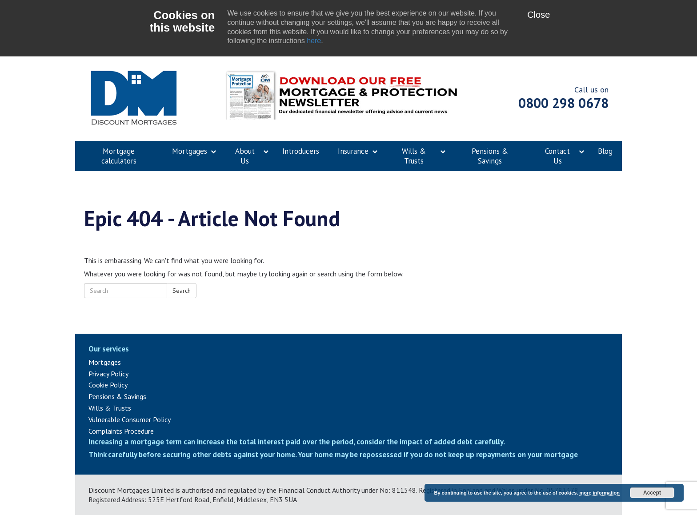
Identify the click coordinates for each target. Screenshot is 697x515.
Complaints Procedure (121, 431)
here (314, 40)
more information (599, 492)
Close (538, 15)
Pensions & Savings (117, 396)
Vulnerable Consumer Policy (129, 419)
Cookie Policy (108, 384)
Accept (652, 493)
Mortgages (104, 362)
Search (181, 291)
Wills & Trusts (109, 407)
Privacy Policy (108, 373)
